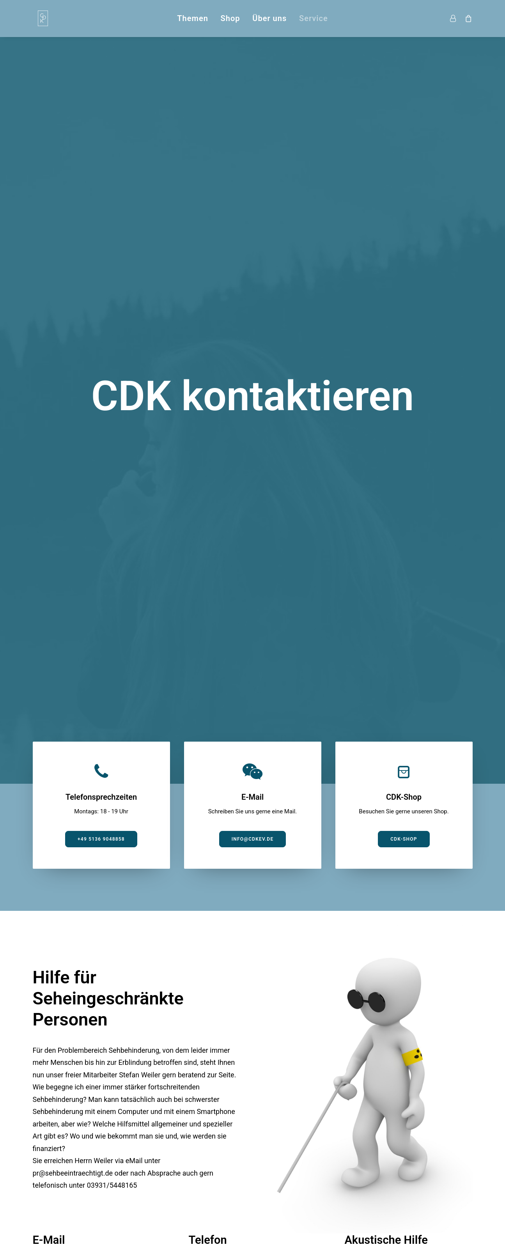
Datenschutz (453, 1182)
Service (313, 18)
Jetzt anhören (378, 719)
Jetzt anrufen (222, 719)
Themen (192, 18)
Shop (230, 18)
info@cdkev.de (253, 261)
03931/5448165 (112, 607)
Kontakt (385, 1182)
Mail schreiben (67, 719)
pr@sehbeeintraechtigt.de (73, 595)
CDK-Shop (403, 261)
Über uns (269, 18)
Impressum (348, 1182)
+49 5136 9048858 (101, 261)
